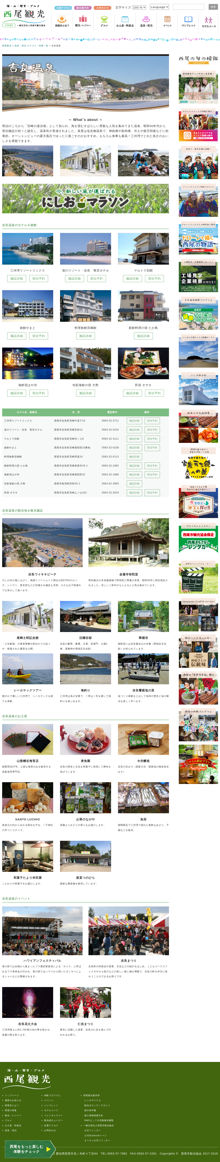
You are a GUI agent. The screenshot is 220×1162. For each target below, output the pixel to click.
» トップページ (10, 1095)
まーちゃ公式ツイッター (95, 1140)
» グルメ (7, 1120)
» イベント (47, 1100)
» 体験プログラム (51, 1095)
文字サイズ (123, 7)
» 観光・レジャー (11, 1115)
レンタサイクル (91, 1100)
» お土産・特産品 (11, 1125)
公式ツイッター (91, 1130)
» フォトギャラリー (52, 1115)
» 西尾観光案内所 (90, 1095)
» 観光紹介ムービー (52, 1120)
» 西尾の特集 (9, 1110)
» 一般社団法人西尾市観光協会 (97, 1125)
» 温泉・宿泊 (9, 1130)
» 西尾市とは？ (10, 1105)
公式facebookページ (94, 1135)
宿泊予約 (38, 278)
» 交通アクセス (49, 1125)
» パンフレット (49, 1105)
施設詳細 (16, 278)
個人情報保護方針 (92, 1115)
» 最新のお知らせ (11, 1100)
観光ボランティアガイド (95, 1105)
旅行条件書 (88, 1110)
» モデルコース (49, 1110)
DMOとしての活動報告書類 (97, 1120)
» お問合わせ (48, 1130)
